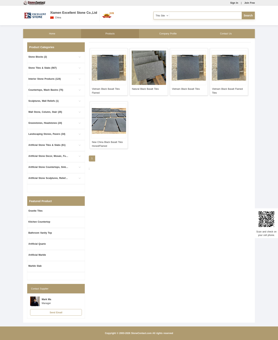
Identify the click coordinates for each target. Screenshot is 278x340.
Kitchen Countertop (39, 221)
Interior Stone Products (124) (44, 79)
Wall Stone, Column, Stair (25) (45, 112)
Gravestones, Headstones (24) (45, 123)
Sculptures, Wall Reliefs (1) (43, 101)
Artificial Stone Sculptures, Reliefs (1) (48, 178)
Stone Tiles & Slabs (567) (42, 68)
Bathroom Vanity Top (40, 233)
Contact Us (226, 33)
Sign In (234, 3)
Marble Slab (35, 266)
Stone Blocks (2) (37, 57)
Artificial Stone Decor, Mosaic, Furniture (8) (48, 156)
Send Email (56, 312)
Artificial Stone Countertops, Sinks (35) (48, 167)
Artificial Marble (37, 255)
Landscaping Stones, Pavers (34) (46, 134)
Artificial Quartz (37, 244)
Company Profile (168, 33)
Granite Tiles (35, 210)
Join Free (249, 3)
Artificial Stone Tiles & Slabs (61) (46, 145)
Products (109, 33)
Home (52, 33)
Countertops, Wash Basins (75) (45, 90)
